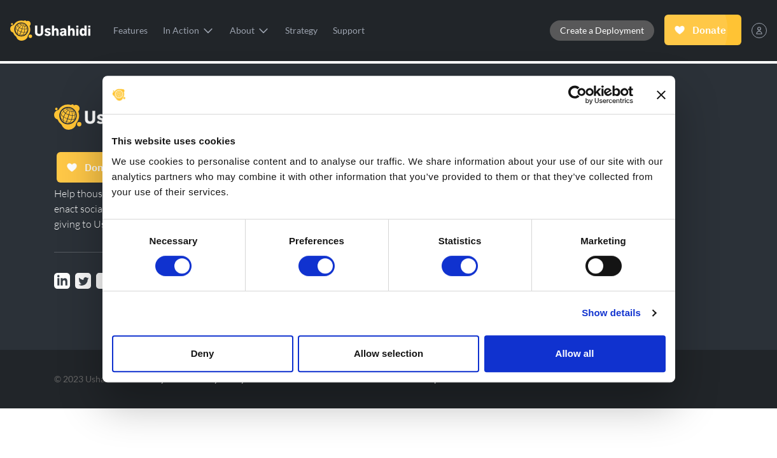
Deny (202, 353)
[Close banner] (661, 94)
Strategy (301, 30)
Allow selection (388, 353)
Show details (611, 312)
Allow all (575, 353)
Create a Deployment (602, 30)
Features (130, 30)
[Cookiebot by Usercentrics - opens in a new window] (577, 94)
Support (349, 30)
